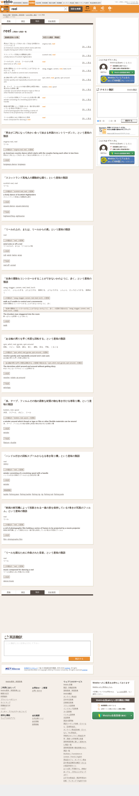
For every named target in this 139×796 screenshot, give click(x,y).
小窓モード (87, 8)
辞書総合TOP (5, 705)
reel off (6, 265)
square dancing (22, 206)
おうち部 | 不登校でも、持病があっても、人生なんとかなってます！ (74, 772)
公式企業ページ (38, 718)
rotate (13, 377)
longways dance (10, 164)
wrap (20, 255)
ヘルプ (3, 708)
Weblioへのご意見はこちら (103, 687)
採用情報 (35, 724)
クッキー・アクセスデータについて (14, 711)
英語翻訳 (59, 3)
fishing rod (48, 494)
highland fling (9, 216)
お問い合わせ (37, 690)
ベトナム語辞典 (69, 714)
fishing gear (14, 494)
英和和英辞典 (17, 3)
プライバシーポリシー (9, 699)
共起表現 (38, 3)
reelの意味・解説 (31, 15)
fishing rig (36, 494)
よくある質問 (122, 692)
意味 (9, 21)
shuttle (13, 442)
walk (5, 325)
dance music (8, 581)
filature (6, 442)
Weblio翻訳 (132, 90)
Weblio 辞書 (6, 15)
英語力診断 (52, 3)
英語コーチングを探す (82, 3)
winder (6, 432)
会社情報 (35, 721)
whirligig (6, 387)
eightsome (20, 216)
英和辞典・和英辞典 (18, 15)
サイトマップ (5, 702)
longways (21, 164)
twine (14, 255)
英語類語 (32, 3)
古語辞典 (66, 717)
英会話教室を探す (95, 3)
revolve (6, 377)
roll (4, 255)
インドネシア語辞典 (70, 708)
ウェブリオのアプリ (8, 718)
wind (9, 255)
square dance (9, 206)
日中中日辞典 (68, 699)
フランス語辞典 (69, 705)
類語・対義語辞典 (70, 687)
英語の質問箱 (68, 720)
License (67, 668)
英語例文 (25, 3)
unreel (13, 265)
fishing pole (59, 494)
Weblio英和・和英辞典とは (11, 690)
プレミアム (94, 10)
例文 (23, 21)
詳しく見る (86, 46)
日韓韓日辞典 (68, 702)
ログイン (102, 10)
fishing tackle (25, 494)
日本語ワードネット (31, 668)
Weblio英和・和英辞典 (14, 681)
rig (42, 494)
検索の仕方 (5, 693)
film (5, 539)
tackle (5, 494)
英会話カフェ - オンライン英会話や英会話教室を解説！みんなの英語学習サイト (74, 763)
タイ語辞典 (67, 711)
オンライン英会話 (68, 3)
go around (21, 377)
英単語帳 (45, 3)
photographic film (15, 539)
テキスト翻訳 (107, 89)
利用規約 (4, 696)
